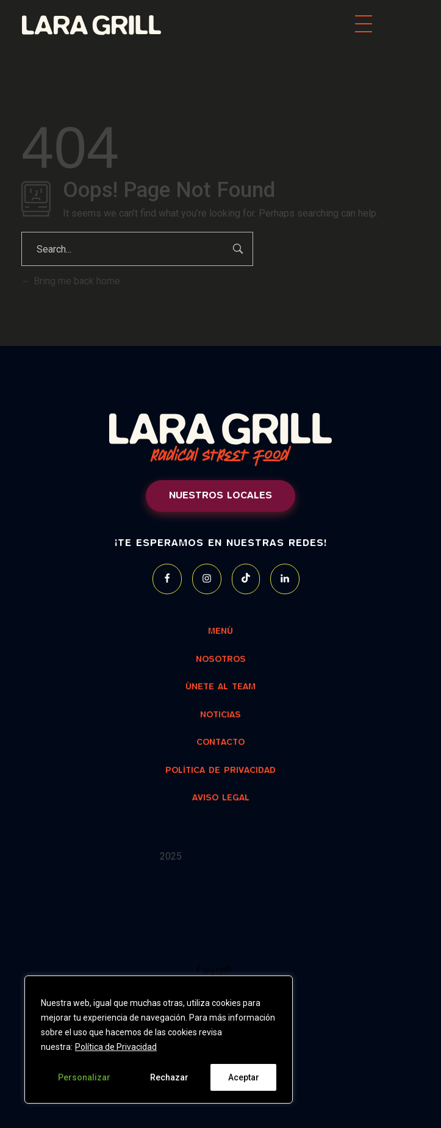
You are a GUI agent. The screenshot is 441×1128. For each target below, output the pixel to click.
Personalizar (84, 1077)
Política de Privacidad (116, 1047)
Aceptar (243, 1077)
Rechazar (169, 1077)
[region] (158, 1039)
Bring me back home (70, 281)
